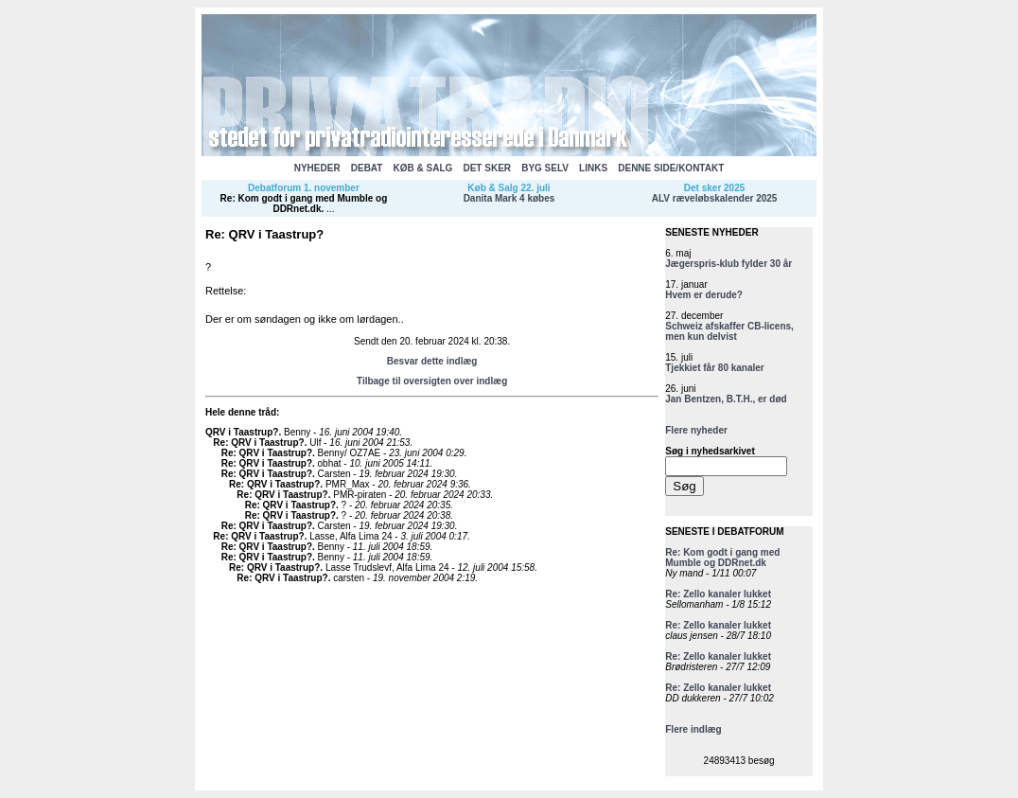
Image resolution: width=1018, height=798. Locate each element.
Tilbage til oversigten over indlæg (432, 381)
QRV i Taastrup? (241, 432)
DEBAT (367, 168)
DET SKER (487, 168)
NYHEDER (317, 168)
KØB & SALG (423, 168)
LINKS (593, 168)
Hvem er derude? (704, 295)
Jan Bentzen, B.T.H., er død (725, 399)
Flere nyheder (696, 430)
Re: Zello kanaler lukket (718, 594)
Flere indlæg (693, 729)
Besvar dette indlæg (432, 361)
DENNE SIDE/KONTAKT (671, 168)
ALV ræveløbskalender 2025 (715, 198)
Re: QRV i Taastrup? (258, 442)
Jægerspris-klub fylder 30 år (728, 263)
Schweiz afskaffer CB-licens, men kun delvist (729, 331)
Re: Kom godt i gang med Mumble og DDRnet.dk (304, 203)
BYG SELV (545, 168)
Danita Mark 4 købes (509, 198)
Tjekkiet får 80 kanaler (714, 368)
